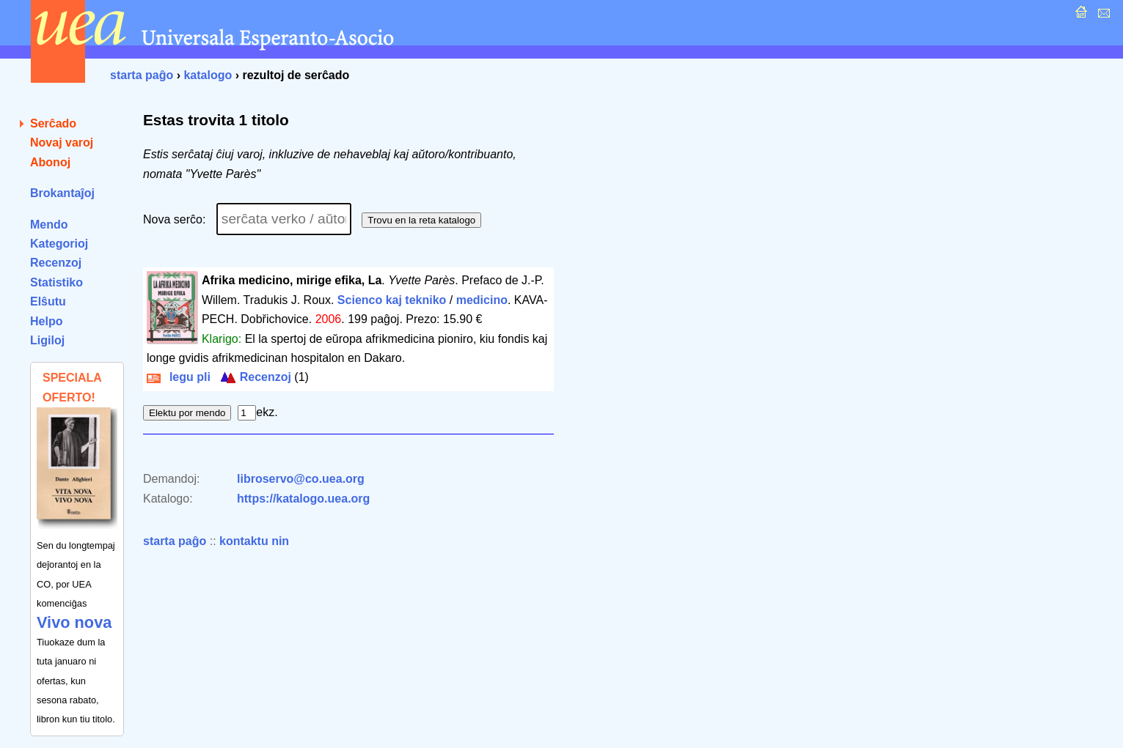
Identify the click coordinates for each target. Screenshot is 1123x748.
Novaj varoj (61, 142)
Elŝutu (48, 301)
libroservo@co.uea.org (301, 479)
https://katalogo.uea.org (303, 498)
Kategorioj (59, 243)
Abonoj (50, 162)
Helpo (46, 321)
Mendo (49, 224)
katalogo (207, 75)
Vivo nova (74, 622)
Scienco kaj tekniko (392, 300)
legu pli (179, 377)
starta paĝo (141, 75)
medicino (482, 300)
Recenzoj (55, 262)
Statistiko (56, 282)
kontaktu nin (254, 541)
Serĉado (53, 123)
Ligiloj (47, 340)
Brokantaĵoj (62, 193)
